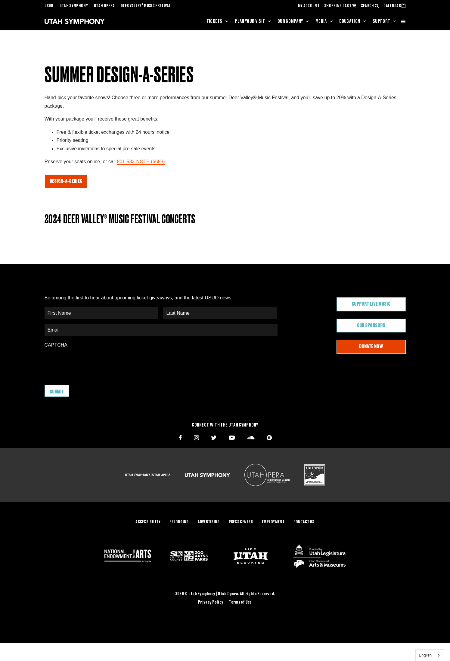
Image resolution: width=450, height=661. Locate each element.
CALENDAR (394, 6)
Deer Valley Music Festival (146, 6)
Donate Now (371, 346)
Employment (273, 521)
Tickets (214, 21)
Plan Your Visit (250, 21)
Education (349, 21)
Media (321, 21)
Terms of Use (240, 601)
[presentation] (90, 363)
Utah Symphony (74, 6)
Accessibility (147, 521)
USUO (49, 6)
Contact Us (304, 521)
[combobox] (429, 655)
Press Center (241, 521)
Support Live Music (371, 304)
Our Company (290, 21)
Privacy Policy (210, 601)
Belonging (179, 521)
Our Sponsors (371, 325)
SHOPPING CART (340, 6)
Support (381, 21)
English (425, 655)
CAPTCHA (56, 344)
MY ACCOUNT (308, 6)
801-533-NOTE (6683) (141, 161)
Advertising (209, 521)
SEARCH (370, 6)
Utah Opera (104, 6)
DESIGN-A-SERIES (66, 181)
